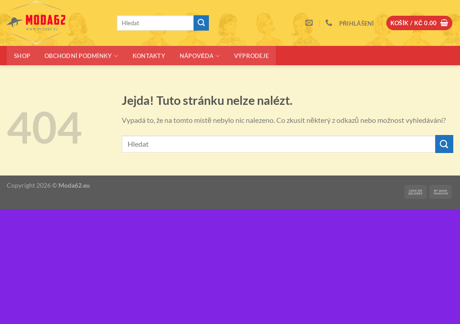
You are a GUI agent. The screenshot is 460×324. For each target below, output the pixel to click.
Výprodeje (251, 55)
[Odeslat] (201, 23)
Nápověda (200, 56)
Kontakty (149, 55)
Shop (22, 55)
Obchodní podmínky (81, 56)
